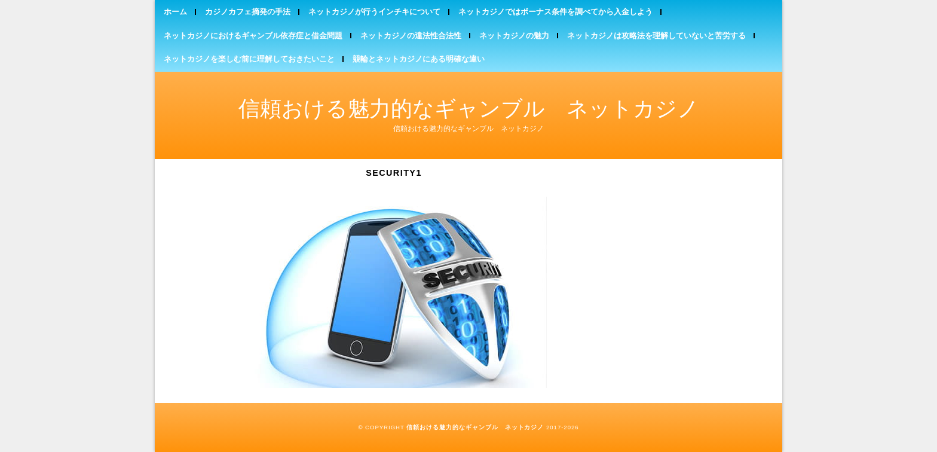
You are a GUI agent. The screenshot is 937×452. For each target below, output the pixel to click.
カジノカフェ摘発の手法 (247, 11)
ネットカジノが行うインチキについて (374, 11)
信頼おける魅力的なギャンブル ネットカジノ (468, 108)
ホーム (175, 11)
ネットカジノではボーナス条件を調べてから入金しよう (555, 11)
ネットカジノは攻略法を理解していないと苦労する (656, 35)
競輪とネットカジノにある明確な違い (419, 58)
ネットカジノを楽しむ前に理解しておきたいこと (249, 58)
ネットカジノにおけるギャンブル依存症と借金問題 (253, 35)
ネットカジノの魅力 (514, 35)
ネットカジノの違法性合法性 (410, 35)
